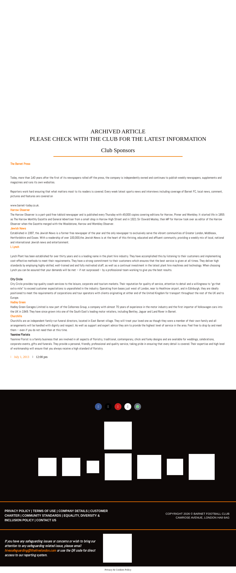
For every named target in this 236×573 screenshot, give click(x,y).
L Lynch (14, 247)
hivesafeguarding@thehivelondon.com (30, 550)
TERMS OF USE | (45, 511)
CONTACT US (46, 520)
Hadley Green (18, 302)
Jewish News (18, 228)
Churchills (16, 316)
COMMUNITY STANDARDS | (42, 515)
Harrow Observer (20, 210)
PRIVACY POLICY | (18, 511)
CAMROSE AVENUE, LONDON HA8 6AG (202, 517)
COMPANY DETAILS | (73, 511)
